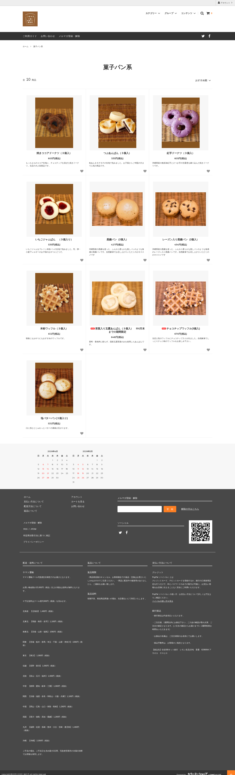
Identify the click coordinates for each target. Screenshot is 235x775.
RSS (25, 525)
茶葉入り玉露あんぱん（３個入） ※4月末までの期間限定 (117, 329)
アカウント (225, 2)
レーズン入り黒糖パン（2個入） (180, 238)
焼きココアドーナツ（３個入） (54, 152)
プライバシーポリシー (34, 535)
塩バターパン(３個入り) (54, 417)
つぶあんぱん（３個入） (117, 152)
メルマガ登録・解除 (69, 36)
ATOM (32, 525)
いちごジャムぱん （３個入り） (54, 238)
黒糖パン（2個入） (117, 238)
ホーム (25, 46)
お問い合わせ (48, 36)
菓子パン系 (38, 46)
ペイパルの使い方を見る (162, 598)
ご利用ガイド (30, 36)
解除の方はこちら (190, 508)
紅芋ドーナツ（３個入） (181, 152)
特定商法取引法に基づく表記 (37, 530)
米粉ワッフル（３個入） (54, 327)
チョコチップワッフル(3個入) (180, 327)
